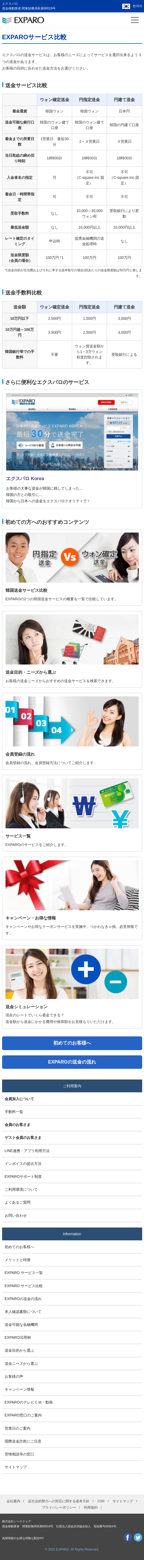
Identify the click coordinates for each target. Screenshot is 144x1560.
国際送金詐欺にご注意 (23, 1441)
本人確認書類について (23, 1312)
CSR (101, 1501)
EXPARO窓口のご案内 (23, 1415)
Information (72, 1234)
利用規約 (91, 1507)
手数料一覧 (14, 1112)
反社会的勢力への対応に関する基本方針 (58, 1501)
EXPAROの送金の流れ (23, 1299)
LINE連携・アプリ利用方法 (27, 1151)
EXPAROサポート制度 (23, 1176)
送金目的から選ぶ (19, 1350)
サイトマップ (16, 1467)
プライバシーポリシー (59, 1507)
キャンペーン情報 (19, 1389)
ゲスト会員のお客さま (23, 1137)
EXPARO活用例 (18, 1337)
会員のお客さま (17, 1125)
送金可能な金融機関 (21, 1324)
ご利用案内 (72, 1086)
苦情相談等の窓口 (19, 1454)
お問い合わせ (16, 1215)
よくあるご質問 (17, 1202)
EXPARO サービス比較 (24, 1286)
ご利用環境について (21, 1189)
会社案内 (13, 1501)
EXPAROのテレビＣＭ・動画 (29, 1402)
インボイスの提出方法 (23, 1164)
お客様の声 (14, 1376)
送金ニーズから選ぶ (21, 1363)
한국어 (137, 6)
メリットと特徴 (17, 1260)
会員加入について (19, 1099)
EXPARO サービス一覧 (24, 1273)
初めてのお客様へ (19, 1247)
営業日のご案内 (17, 1428)
